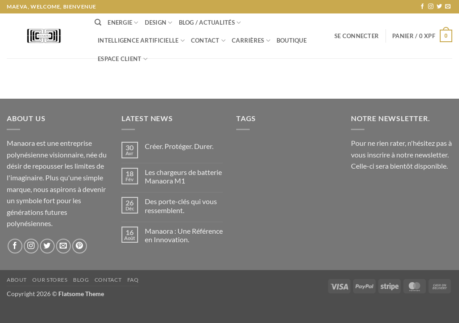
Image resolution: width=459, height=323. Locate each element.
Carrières (251, 40)
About (17, 279)
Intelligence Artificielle (141, 40)
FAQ (133, 279)
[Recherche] (98, 22)
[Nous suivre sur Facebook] (422, 7)
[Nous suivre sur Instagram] (430, 7)
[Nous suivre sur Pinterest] (79, 246)
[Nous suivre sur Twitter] (439, 7)
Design (159, 22)
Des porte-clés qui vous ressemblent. (181, 205)
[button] (356, 36)
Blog (81, 279)
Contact (208, 40)
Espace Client (122, 59)
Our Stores (49, 279)
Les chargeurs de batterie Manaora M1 (183, 176)
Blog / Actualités (210, 22)
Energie (123, 22)
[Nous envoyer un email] (447, 7)
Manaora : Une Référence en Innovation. (184, 235)
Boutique (292, 40)
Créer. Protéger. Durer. (179, 146)
